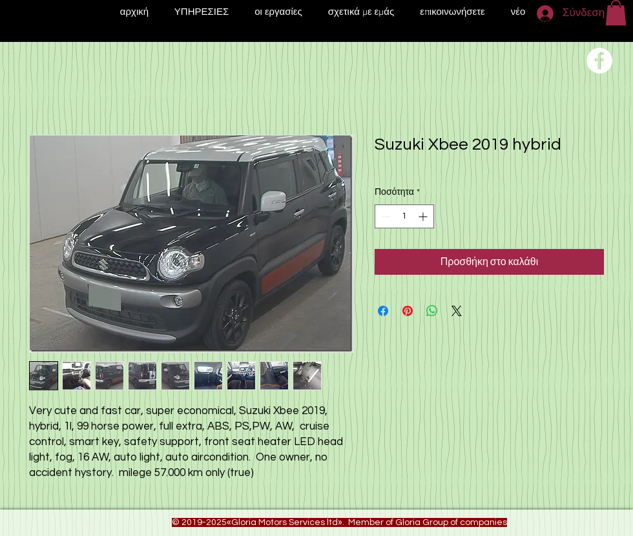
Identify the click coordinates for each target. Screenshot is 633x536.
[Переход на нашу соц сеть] (599, 61)
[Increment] (424, 216)
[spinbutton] (404, 216)
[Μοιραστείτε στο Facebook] (383, 311)
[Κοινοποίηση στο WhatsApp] (432, 311)
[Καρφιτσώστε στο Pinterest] (407, 311)
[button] (616, 12)
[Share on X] (456, 311)
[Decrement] (385, 216)
